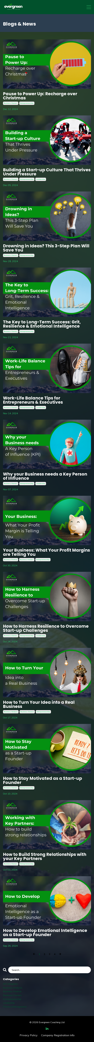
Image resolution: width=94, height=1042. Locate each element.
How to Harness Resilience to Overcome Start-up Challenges (46, 628)
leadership (40, 179)
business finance (10, 560)
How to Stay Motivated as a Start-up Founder (42, 780)
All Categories (10, 983)
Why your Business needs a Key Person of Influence (45, 476)
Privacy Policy (29, 1035)
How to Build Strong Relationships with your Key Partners (44, 856)
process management (15, 1006)
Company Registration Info (57, 1035)
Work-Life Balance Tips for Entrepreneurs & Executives (33, 400)
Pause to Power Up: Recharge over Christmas (40, 96)
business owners (10, 103)
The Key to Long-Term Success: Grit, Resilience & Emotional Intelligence (42, 324)
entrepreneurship (27, 103)
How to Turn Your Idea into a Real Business (39, 704)
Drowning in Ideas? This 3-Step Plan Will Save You (46, 248)
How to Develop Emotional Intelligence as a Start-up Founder (45, 933)
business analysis (11, 712)
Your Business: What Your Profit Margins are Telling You (46, 552)
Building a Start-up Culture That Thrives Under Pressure (47, 172)
